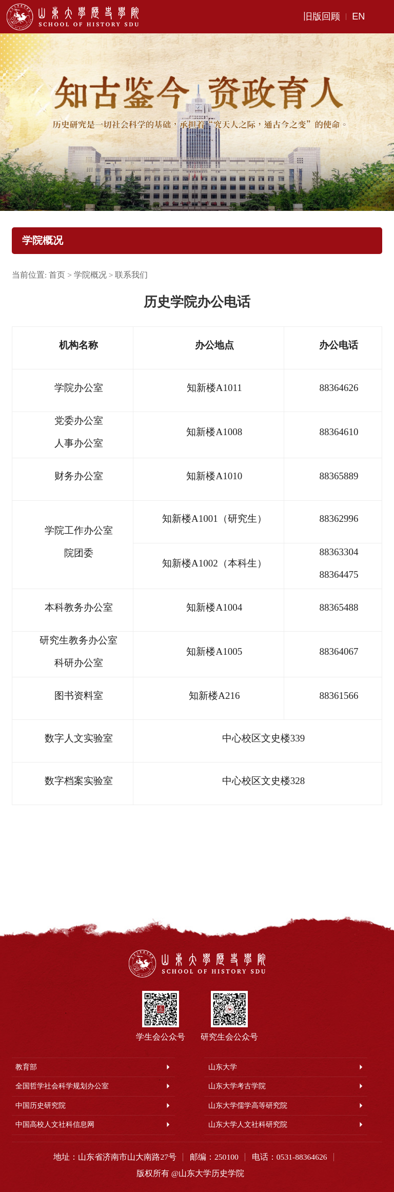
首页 (57, 274)
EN (358, 16)
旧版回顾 (321, 16)
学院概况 (90, 274)
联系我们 (131, 274)
